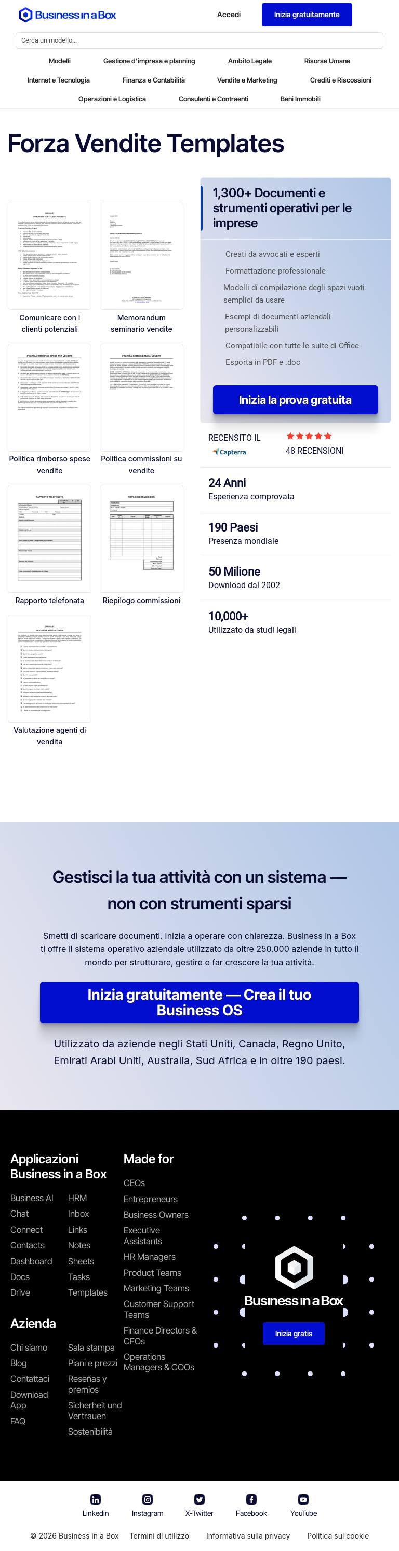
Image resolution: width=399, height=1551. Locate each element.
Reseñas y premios (87, 1383)
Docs (20, 1277)
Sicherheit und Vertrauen (95, 1410)
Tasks (79, 1277)
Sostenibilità (90, 1431)
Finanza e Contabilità (154, 80)
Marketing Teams (156, 1288)
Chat (19, 1213)
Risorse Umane (327, 61)
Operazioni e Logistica (112, 98)
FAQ (17, 1421)
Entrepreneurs (151, 1199)
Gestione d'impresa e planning (149, 61)
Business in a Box (89, 1535)
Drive (20, 1292)
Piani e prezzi (92, 1363)
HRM (77, 1198)
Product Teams (152, 1273)
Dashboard (31, 1261)
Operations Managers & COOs (159, 1362)
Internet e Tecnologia (59, 80)
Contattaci (29, 1378)
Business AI (32, 1198)
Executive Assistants (143, 1235)
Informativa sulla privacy (248, 1535)
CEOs (134, 1183)
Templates (88, 1292)
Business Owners (156, 1214)
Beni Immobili (301, 98)
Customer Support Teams (159, 1309)
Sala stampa (91, 1347)
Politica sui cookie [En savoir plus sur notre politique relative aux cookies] (338, 1535)
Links (77, 1230)
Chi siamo (28, 1347)
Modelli (60, 61)
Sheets (81, 1261)
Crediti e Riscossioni (340, 80)
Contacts (27, 1245)
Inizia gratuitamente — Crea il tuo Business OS (199, 1002)
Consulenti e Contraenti (213, 98)
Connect (26, 1230)
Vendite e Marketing (247, 80)
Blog (18, 1363)
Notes (79, 1245)
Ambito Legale (250, 61)
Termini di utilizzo (159, 1535)
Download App (29, 1400)
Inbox (78, 1213)
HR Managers (150, 1256)
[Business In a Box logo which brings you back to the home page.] (67, 15)
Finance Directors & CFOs (160, 1335)
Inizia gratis (293, 1333)
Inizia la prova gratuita (295, 399)
